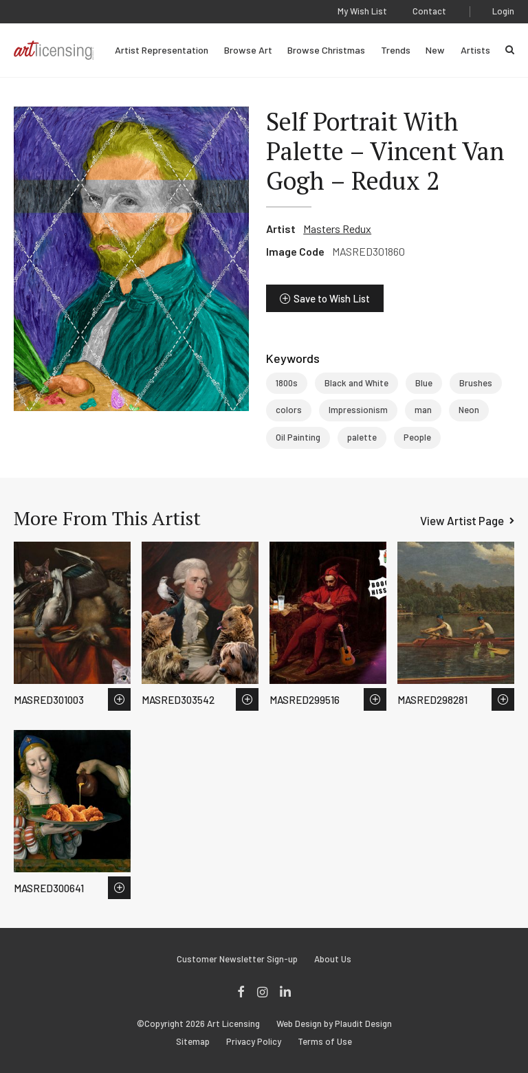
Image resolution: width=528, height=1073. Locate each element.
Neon (469, 409)
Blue (423, 382)
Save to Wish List (332, 298)
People (417, 437)
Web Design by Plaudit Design (334, 1024)
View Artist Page (462, 520)
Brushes (475, 382)
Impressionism (358, 409)
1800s (287, 382)
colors (289, 409)
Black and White (356, 382)
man (423, 409)
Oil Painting (298, 437)
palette (362, 437)
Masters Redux (337, 228)
